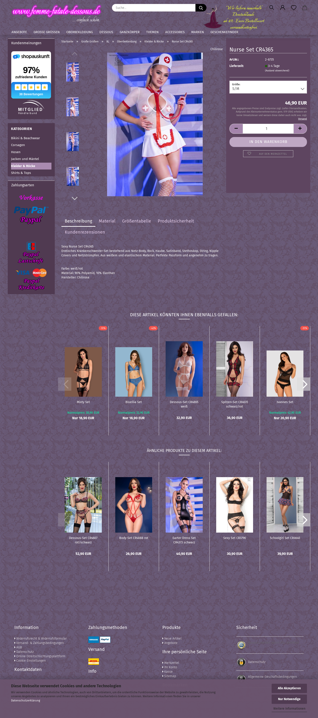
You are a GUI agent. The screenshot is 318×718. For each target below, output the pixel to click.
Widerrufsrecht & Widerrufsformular (40, 638)
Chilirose (216, 49)
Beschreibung (78, 221)
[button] (282, 7)
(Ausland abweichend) (277, 70)
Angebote (19, 32)
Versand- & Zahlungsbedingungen (39, 643)
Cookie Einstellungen (30, 661)
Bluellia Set (133, 402)
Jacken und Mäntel (25, 159)
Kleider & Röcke (23, 166)
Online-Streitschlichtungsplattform (39, 656)
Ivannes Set (285, 402)
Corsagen (18, 145)
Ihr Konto (169, 667)
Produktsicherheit (176, 221)
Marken (197, 32)
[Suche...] (200, 7)
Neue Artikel (172, 638)
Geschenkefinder (224, 32)
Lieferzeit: (236, 66)
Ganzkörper (130, 32)
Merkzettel (170, 663)
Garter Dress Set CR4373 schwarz (184, 540)
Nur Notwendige (289, 699)
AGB (18, 647)
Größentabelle (136, 221)
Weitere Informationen (289, 708)
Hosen (16, 152)
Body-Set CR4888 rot (133, 538)
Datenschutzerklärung (25, 700)
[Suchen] (271, 7)
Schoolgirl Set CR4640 (285, 538)
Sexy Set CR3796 (234, 538)
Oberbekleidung (79, 32)
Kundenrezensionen (85, 232)
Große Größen (47, 32)
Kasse (167, 672)
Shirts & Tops (21, 173)
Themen (152, 32)
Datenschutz (24, 652)
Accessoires (175, 32)
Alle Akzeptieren (289, 688)
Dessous (106, 32)
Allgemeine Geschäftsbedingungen (272, 677)
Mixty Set (83, 402)
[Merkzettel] (293, 7)
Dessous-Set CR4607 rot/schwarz (83, 540)
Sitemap (169, 676)
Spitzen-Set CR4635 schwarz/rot (234, 404)
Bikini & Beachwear (25, 138)
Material (107, 221)
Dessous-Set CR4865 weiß (184, 404)
